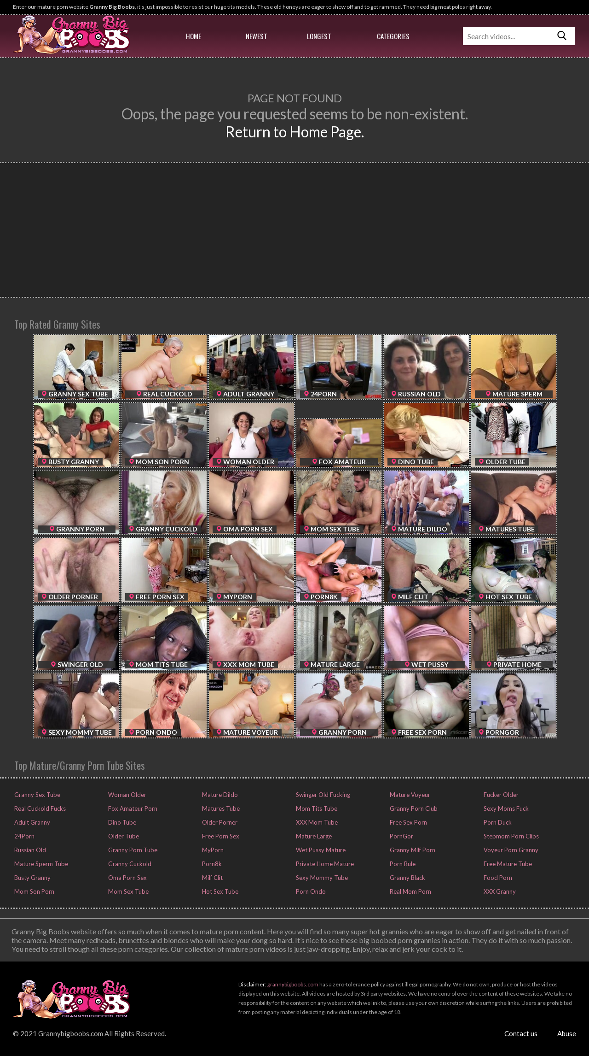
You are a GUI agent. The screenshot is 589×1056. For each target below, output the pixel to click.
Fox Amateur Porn (132, 808)
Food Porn (497, 877)
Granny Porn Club (413, 808)
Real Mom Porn (409, 891)
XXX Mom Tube (316, 822)
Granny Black (406, 877)
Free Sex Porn (407, 822)
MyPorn (212, 850)
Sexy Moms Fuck (505, 808)
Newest (256, 36)
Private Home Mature (324, 863)
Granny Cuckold (129, 863)
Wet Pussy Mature (320, 850)
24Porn (24, 836)
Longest (319, 36)
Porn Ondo (310, 891)
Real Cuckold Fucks (39, 808)
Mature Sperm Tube (40, 863)
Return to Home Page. (294, 132)
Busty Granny (32, 877)
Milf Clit (212, 877)
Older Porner (219, 822)
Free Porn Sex (220, 836)
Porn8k (211, 863)
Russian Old (29, 850)
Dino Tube (121, 822)
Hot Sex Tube (219, 891)
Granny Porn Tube (132, 850)
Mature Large (313, 836)
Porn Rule (402, 863)
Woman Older (126, 794)
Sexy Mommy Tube (321, 877)
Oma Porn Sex (127, 877)
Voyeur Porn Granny (510, 850)
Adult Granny (31, 822)
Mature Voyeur (409, 794)
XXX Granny (499, 891)
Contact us (520, 1033)
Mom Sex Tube (128, 891)
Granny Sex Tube (36, 794)
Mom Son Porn (33, 891)
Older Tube (123, 836)
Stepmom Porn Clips (510, 836)
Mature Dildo (219, 794)
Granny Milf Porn (411, 850)
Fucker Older (500, 794)
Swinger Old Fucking (322, 794)
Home (193, 36)
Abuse (566, 1033)
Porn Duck (497, 822)
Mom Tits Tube (315, 808)
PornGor (400, 836)
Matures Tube (220, 808)
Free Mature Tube (507, 863)
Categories (393, 36)
